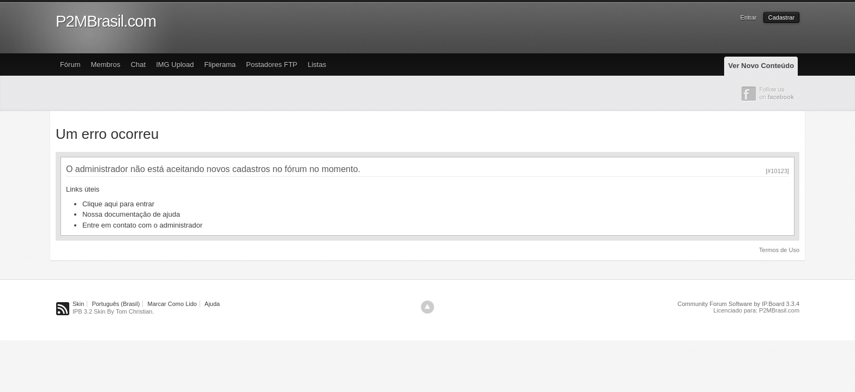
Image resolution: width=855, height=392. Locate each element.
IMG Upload (175, 64)
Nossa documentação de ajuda (131, 214)
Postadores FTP (271, 64)
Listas (317, 64)
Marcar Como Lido (172, 304)
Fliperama (220, 64)
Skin (78, 304)
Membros (105, 64)
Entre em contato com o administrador (142, 225)
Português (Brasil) (116, 304)
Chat (138, 64)
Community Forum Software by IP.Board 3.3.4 (739, 304)
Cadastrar (781, 17)
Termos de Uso (779, 250)
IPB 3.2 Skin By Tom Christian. (113, 311)
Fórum (70, 64)
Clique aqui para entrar (118, 204)
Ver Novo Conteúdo (761, 66)
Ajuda (212, 304)
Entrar (748, 17)
